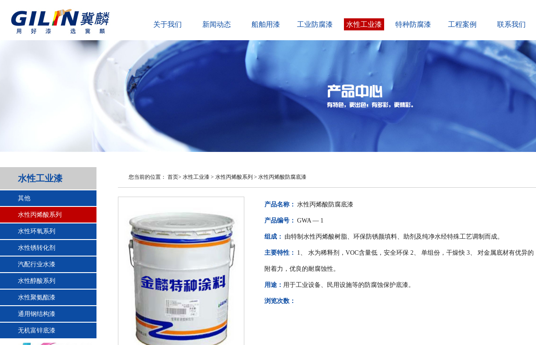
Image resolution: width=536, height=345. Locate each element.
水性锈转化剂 (36, 247)
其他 (24, 198)
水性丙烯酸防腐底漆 (282, 177)
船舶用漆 (265, 24)
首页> (174, 177)
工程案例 (462, 24)
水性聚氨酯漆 (36, 297)
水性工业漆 (364, 24)
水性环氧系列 (36, 231)
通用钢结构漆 (36, 314)
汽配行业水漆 (36, 264)
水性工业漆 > (198, 177)
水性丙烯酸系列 (40, 214)
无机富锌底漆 (36, 330)
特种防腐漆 (413, 24)
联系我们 (511, 24)
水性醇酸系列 (36, 281)
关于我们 (167, 24)
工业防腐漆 (315, 24)
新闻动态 (216, 24)
